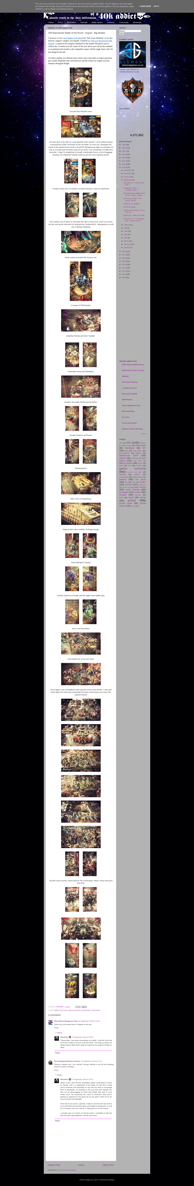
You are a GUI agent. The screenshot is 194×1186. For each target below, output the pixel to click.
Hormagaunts (124, 453)
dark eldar (137, 461)
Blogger (111, 1180)
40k (128, 442)
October (127, 177)
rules (134, 482)
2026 (124, 145)
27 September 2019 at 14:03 (82, 1079)
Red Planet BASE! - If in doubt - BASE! (132, 199)
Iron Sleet (126, 417)
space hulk (126, 487)
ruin (126, 482)
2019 (124, 167)
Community (124, 22)
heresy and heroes (129, 423)
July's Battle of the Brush (73, 38)
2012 (124, 271)
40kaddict (64, 1037)
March (126, 241)
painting (122, 479)
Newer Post (54, 1165)
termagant (123, 492)
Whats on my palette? (131, 204)
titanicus (138, 495)
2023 (124, 154)
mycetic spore (137, 477)
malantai (122, 474)
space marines (133, 490)
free (129, 466)
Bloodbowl (129, 448)
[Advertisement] (132, 320)
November (128, 173)
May (125, 234)
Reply (56, 1028)
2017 (124, 255)
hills (139, 472)
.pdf (120, 443)
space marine (139, 487)
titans (121, 498)
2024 (124, 151)
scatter (143, 482)
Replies (59, 1033)
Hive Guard (137, 451)
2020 (124, 164)
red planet (140, 479)
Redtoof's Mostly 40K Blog (132, 429)
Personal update (129, 207)
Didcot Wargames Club (131, 405)
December (128, 170)
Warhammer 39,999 (129, 394)
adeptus (122, 458)
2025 (124, 148)
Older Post (108, 1165)
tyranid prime (125, 503)
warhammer (96, 1010)
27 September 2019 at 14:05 (82, 1037)
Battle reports (97, 22)
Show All (143, 434)
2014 (124, 264)
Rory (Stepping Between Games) (67, 1061)
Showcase (137, 22)
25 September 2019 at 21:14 (91, 1061)
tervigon (122, 495)
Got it (156, 6)
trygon (131, 497)
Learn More (145, 6)
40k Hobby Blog (128, 411)
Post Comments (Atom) (67, 1170)
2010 (124, 277)
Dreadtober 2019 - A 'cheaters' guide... (130, 189)
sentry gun (142, 485)
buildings (134, 458)
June (126, 231)
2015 (124, 261)
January (127, 247)
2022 (124, 158)
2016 (124, 258)
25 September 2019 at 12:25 (89, 1021)
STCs (60, 22)
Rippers (138, 453)
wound (133, 506)
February (127, 244)
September (128, 180)
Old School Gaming (129, 382)
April (126, 238)
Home (51, 22)
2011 (124, 274)
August (127, 225)
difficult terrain (125, 463)
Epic (126, 451)
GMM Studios (127, 400)
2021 (124, 161)
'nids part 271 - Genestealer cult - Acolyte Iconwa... (133, 220)
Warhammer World (128, 455)
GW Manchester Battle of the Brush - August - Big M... (134, 194)
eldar (121, 466)
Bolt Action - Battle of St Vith (133, 215)
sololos (95, 1180)
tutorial (143, 497)
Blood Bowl (141, 445)
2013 (124, 268)
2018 (124, 251)
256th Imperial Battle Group (133, 365)
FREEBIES (71, 22)
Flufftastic (111, 22)
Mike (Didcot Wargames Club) (66, 1021)
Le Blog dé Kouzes (129, 388)
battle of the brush (60, 1010)
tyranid (132, 500)
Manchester (86, 1010)
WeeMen (125, 376)
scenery (128, 484)
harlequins (130, 472)
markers (137, 474)
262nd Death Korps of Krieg (133, 370)
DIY (144, 448)
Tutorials (83, 22)
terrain (137, 492)
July (125, 228)
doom (140, 463)
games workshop (74, 1010)
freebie (139, 466)
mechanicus (123, 477)
